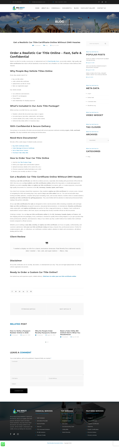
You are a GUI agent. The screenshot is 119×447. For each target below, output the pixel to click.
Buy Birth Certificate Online (21, 146)
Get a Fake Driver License (20, 150)
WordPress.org (92, 105)
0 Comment (14, 335)
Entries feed (91, 97)
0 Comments (36, 45)
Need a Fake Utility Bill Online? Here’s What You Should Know (70, 332)
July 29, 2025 (55, 45)
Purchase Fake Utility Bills (20, 152)
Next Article (64, 309)
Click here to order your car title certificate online (59, 276)
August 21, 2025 (26, 335)
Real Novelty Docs (53, 61)
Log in (89, 93)
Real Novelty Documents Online (55, 443)
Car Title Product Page (24, 162)
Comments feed (92, 101)
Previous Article (29, 309)
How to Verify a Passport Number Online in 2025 (20, 332)
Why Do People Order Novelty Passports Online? (46, 332)
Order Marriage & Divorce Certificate (23, 148)
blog (46, 45)
